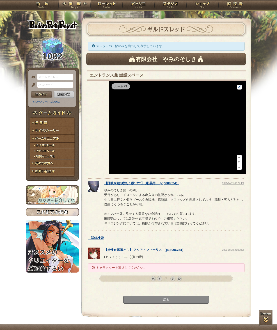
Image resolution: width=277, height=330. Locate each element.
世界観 (52, 123)
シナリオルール (52, 145)
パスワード (32, 85)
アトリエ (139, 5)
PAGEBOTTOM (265, 317)
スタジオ (171, 5)
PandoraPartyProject (52, 25)
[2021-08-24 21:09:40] (233, 265)
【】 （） (141, 198)
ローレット (107, 5)
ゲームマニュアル (52, 139)
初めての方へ (52, 163)
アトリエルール (52, 151)
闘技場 (235, 5)
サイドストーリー (52, 131)
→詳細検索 (96, 253)
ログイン (41, 94)
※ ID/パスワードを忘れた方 (47, 101)
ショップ (203, 5)
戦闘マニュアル (52, 156)
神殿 (75, 5)
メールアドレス (32, 77)
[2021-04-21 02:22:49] (233, 198)
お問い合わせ (52, 171)
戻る (166, 315)
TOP (42, 5)
